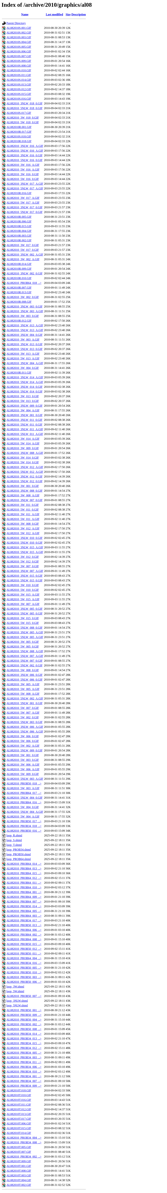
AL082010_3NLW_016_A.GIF (24, 145)
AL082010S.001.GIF (18, 27)
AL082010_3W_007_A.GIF (23, 604)
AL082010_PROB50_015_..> (23, 944)
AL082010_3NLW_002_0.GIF (24, 273)
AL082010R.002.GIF (19, 240)
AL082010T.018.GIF (18, 1090)
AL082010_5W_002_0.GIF (22, 717)
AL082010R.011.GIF (18, 372)
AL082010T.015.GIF (18, 1128)
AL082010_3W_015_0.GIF (22, 618)
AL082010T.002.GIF (18, 1184)
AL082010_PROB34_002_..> (23, 1156)
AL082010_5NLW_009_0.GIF (24, 750)
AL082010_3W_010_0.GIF (22, 585)
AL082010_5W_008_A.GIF (23, 693)
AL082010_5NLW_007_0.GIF (24, 660)
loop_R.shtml (14, 835)
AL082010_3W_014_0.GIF (22, 457)
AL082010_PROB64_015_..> (23, 873)
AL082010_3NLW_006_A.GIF (24, 726)
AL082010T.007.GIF (18, 1151)
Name (24, 14)
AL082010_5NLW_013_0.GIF (24, 349)
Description (78, 14)
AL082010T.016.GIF (18, 1099)
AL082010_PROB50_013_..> (23, 925)
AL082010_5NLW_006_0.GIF (24, 679)
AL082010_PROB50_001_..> (23, 1010)
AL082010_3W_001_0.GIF (22, 486)
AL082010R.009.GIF (19, 268)
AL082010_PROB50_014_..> (23, 906)
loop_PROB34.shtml (18, 849)
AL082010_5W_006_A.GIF (23, 769)
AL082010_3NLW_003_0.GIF (24, 306)
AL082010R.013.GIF (19, 292)
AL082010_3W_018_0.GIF (22, 117)
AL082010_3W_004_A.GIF (23, 410)
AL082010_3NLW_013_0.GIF (24, 344)
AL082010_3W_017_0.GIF (22, 245)
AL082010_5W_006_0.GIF (22, 741)
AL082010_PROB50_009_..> (23, 1014)
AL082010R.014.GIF (19, 264)
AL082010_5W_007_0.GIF (22, 707)
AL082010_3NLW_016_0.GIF (24, 155)
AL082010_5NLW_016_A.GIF (24, 150)
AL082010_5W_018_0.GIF (22, 122)
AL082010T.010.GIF (18, 1095)
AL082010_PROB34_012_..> (23, 1048)
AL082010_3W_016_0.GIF (22, 174)
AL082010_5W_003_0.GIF (22, 759)
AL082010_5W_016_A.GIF (23, 169)
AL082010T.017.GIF (18, 1118)
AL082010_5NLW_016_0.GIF (24, 160)
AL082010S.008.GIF (18, 65)
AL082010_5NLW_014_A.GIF (24, 382)
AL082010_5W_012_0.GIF (22, 561)
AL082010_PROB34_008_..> (23, 1142)
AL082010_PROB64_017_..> (23, 792)
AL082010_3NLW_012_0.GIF (24, 476)
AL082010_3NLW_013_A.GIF (24, 325)
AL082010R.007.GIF (19, 287)
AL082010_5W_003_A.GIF (23, 788)
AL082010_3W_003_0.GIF (22, 316)
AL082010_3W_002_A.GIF (23, 259)
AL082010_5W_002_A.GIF (23, 745)
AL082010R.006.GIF (19, 221)
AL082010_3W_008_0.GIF (22, 523)
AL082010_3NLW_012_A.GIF (24, 467)
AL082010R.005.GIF (19, 216)
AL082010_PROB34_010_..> (23, 1071)
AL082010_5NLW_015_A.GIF (24, 552)
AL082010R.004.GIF (19, 230)
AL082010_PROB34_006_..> (23, 1066)
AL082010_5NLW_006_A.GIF (24, 731)
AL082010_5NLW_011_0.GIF (24, 424)
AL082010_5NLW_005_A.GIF (24, 637)
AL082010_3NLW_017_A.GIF (24, 183)
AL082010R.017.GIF (19, 131)
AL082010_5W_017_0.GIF (22, 249)
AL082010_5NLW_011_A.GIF (24, 434)
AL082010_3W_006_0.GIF (22, 736)
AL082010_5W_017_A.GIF (23, 202)
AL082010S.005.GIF (18, 46)
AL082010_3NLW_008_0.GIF (24, 490)
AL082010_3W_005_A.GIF (23, 684)
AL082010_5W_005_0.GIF (22, 646)
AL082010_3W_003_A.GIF (23, 339)
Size (68, 14)
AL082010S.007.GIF (18, 56)
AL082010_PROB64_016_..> (23, 802)
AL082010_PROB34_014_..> (23, 1033)
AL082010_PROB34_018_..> (23, 826)
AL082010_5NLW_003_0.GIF (24, 722)
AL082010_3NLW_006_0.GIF (24, 674)
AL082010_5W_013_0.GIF (22, 401)
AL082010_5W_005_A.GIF (23, 689)
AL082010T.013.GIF (18, 1114)
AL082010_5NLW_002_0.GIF (24, 665)
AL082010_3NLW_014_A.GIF (24, 377)
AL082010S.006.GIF (18, 51)
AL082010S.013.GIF (18, 84)
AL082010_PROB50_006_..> (23, 981)
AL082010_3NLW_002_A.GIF (24, 254)
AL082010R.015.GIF (19, 226)
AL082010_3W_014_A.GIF (23, 438)
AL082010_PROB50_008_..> (23, 1029)
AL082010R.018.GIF (19, 141)
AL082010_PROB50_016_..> (23, 830)
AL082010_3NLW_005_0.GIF (24, 608)
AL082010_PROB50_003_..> (23, 977)
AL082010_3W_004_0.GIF (22, 367)
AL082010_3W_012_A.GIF (23, 528)
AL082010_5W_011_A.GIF (22, 519)
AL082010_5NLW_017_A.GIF (24, 188)
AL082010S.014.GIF (18, 79)
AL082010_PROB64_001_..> (23, 892)
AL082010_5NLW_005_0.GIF (24, 613)
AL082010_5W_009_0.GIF (22, 774)
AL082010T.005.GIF (18, 1147)
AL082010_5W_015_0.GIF (22, 622)
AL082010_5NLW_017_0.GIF (24, 212)
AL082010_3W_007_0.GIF (22, 566)
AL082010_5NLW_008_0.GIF (24, 627)
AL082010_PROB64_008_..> (23, 939)
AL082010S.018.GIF (18, 136)
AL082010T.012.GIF (18, 1109)
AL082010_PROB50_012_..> (23, 948)
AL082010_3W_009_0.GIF (22, 448)
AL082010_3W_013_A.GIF (23, 353)
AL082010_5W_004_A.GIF (23, 816)
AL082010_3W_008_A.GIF (23, 495)
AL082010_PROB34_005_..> (23, 1052)
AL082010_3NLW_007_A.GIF (24, 571)
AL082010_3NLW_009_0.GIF (24, 405)
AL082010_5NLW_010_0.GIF (24, 542)
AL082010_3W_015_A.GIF (23, 594)
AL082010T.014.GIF (18, 1133)
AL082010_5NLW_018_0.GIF (24, 108)
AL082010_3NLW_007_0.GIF (24, 500)
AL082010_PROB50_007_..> (23, 996)
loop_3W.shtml (15, 986)
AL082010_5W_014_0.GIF (22, 462)
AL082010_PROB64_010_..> (23, 887)
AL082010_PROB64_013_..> (23, 868)
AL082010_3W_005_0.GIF (22, 641)
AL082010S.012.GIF (18, 89)
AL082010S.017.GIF (18, 112)
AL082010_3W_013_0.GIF (22, 396)
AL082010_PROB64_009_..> (23, 896)
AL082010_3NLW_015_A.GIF (24, 547)
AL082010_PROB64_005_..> (23, 911)
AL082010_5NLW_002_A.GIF (24, 698)
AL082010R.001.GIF (19, 127)
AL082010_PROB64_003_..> (23, 915)
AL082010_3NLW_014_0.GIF (24, 386)
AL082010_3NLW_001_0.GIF (24, 415)
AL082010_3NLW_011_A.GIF (24, 429)
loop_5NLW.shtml (17, 1005)
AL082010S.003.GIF (18, 37)
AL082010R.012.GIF (19, 320)
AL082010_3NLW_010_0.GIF (24, 537)
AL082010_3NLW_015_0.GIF (24, 575)
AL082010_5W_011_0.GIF (22, 509)
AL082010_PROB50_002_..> (23, 1024)
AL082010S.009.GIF (18, 60)
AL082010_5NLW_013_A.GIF (24, 330)
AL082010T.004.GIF (18, 1180)
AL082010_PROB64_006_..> (23, 929)
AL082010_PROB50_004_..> (23, 1019)
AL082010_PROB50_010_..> (23, 972)
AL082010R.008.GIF (19, 301)
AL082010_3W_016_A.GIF (23, 164)
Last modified (54, 14)
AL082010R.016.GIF (19, 193)
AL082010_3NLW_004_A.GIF (24, 363)
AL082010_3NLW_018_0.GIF (24, 103)
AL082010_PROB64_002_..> (23, 934)
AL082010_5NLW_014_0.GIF (24, 391)
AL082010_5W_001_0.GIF (22, 755)
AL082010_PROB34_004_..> (23, 1137)
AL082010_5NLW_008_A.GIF (24, 651)
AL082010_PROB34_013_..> (23, 1038)
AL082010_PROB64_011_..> (23, 882)
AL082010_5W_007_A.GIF (23, 712)
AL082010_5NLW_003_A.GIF (24, 778)
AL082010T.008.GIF (18, 1170)
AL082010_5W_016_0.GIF (22, 179)
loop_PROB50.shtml (18, 854)
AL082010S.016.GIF (18, 98)
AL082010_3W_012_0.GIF (22, 556)
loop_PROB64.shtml (18, 859)
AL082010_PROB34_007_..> (23, 1081)
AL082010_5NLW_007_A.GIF (24, 656)
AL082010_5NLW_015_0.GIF (24, 580)
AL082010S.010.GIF (18, 70)
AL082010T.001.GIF (18, 1166)
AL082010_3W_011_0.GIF (22, 504)
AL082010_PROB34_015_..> (23, 1043)
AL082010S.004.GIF (18, 42)
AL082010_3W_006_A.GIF (23, 764)
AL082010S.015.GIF (18, 94)
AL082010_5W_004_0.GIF (22, 807)
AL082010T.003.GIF (18, 1175)
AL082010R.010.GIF (19, 278)
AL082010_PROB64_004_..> (23, 958)
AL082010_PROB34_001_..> (23, 1076)
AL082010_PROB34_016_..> (23, 962)
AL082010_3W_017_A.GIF (23, 197)
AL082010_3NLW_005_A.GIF (24, 632)
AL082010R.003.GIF (19, 235)
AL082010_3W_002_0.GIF (22, 297)
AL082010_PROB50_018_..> (23, 783)
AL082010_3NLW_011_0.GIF (24, 419)
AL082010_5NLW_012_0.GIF (24, 481)
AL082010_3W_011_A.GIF (22, 514)
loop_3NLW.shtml (17, 1000)
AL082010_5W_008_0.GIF (22, 670)
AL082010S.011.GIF (18, 75)
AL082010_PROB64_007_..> (23, 901)
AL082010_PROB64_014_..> (23, 863)
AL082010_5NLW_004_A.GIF (24, 811)
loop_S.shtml (14, 840)
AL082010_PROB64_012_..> (23, 877)
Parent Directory (16, 23)
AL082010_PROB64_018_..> (23, 282)
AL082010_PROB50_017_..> (23, 821)
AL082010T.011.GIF (18, 1104)
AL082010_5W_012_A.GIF (23, 533)
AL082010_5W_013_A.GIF (23, 358)
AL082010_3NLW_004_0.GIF (24, 334)
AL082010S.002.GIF (18, 32)
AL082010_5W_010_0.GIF (22, 589)
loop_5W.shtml (15, 991)
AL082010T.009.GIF (18, 1161)
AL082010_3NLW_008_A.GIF (24, 452)
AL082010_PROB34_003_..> (23, 1057)
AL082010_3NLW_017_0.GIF (24, 207)
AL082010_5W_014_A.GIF (23, 443)
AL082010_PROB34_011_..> (23, 1062)
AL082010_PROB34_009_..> (23, 1085)
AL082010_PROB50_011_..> (23, 953)
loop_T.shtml (14, 844)
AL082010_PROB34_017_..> (23, 920)
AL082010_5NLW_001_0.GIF (24, 703)
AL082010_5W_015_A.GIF (23, 599)
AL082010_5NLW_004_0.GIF (24, 797)
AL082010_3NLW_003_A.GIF (24, 311)
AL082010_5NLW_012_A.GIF (24, 471)
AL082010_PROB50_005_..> (23, 967)
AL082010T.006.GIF (18, 1123)
